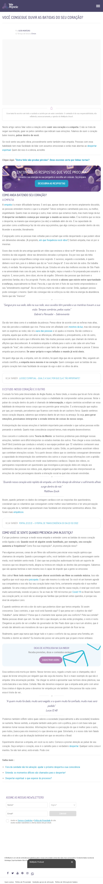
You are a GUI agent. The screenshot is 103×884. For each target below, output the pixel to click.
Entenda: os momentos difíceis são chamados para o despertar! (35, 772)
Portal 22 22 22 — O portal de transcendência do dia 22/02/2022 (48, 523)
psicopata (33, 579)
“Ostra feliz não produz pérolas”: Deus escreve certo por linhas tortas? (52, 160)
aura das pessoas (44, 331)
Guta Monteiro (24, 31)
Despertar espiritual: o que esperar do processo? (28, 778)
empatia (8, 204)
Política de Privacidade (23, 882)
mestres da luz (76, 326)
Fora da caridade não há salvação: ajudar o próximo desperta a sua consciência (42, 767)
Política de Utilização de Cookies (66, 882)
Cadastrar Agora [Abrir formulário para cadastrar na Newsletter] (50, 660)
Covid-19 (76, 592)
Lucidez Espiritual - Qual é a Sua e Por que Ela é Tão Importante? (49, 378)
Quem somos (9, 882)
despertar (73, 746)
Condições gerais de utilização (43, 882)
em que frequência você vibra (53, 240)
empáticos (18, 512)
